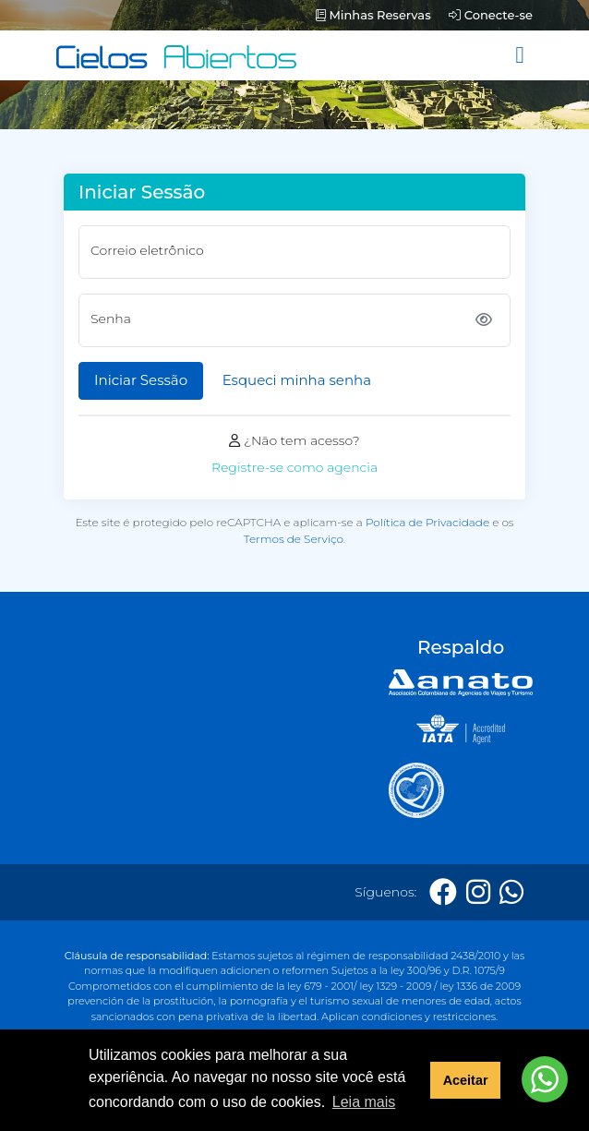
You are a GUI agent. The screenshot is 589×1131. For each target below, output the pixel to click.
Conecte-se (491, 14)
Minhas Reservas (373, 14)
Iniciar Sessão (140, 380)
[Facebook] (443, 892)
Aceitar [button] (465, 1080)
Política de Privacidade (427, 522)
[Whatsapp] (511, 892)
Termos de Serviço (293, 539)
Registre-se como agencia (294, 467)
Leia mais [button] (363, 1102)
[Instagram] (478, 892)
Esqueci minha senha (296, 380)
